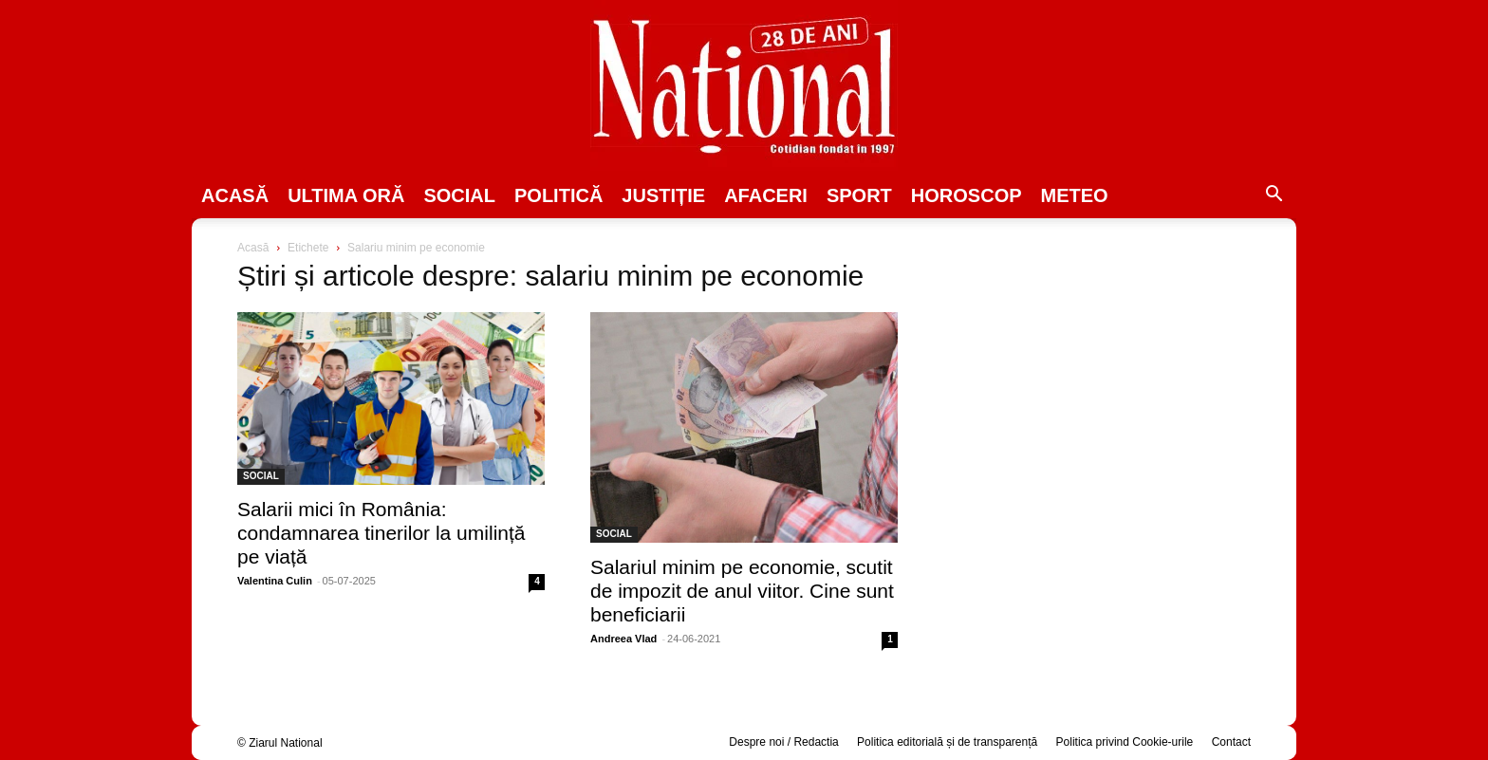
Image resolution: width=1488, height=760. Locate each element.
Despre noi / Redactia (783, 742)
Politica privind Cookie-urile (1125, 742)
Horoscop (966, 195)
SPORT (859, 195)
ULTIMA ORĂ (346, 195)
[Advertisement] (1097, 385)
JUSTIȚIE (663, 195)
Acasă (235, 195)
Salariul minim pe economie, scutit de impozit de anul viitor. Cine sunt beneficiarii (742, 590)
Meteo (1074, 195)
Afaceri (766, 195)
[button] (1273, 196)
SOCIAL (459, 195)
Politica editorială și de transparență (947, 742)
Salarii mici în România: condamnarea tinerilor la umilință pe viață (381, 532)
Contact (1231, 742)
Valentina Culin (274, 580)
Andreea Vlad (623, 638)
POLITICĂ (558, 195)
